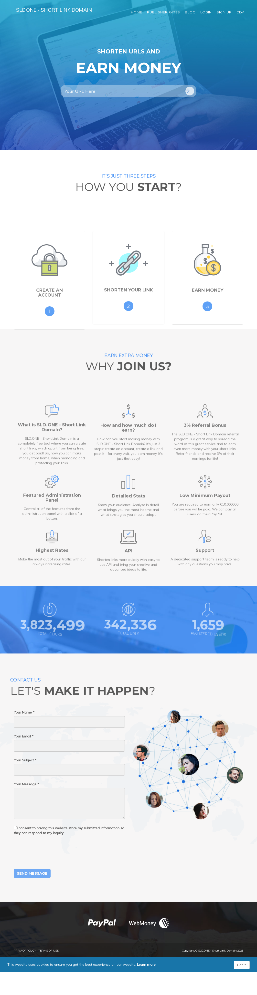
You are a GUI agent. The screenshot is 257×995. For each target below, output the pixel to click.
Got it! (241, 965)
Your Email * (23, 736)
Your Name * (24, 712)
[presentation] (51, 852)
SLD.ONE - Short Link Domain (61, 12)
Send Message (32, 873)
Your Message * (26, 784)
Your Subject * (25, 760)
